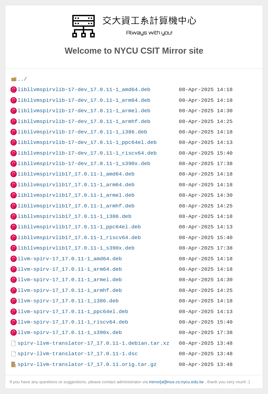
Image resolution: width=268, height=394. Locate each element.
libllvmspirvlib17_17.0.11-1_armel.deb (75, 195)
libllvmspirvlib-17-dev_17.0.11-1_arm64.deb (83, 100)
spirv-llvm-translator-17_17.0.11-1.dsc (77, 353)
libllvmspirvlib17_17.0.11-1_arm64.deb (75, 184)
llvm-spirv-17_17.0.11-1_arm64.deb (69, 269)
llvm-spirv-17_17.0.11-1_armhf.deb (69, 290)
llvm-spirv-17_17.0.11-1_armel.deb (69, 279)
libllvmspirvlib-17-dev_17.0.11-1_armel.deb (83, 110)
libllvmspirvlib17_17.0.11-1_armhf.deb (75, 206)
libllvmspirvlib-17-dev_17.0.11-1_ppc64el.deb (87, 142)
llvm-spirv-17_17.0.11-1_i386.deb (67, 301)
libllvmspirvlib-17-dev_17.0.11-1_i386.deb (82, 132)
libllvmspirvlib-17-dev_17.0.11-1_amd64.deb (83, 89)
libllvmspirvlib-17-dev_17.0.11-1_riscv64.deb (87, 153)
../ (22, 79)
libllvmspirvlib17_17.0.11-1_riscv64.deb (79, 237)
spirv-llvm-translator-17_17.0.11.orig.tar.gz (87, 364)
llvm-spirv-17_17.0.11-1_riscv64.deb (72, 322)
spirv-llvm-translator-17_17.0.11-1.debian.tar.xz (93, 343)
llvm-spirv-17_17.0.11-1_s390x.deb (69, 332)
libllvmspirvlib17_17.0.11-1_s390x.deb (75, 248)
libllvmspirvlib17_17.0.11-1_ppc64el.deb (79, 227)
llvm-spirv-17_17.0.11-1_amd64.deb (69, 258)
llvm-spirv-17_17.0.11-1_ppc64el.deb (72, 311)
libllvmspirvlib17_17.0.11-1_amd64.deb (75, 174)
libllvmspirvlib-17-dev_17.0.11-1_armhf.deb (83, 121)
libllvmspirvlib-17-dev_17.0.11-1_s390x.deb (83, 163)
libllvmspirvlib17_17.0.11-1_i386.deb (74, 216)
